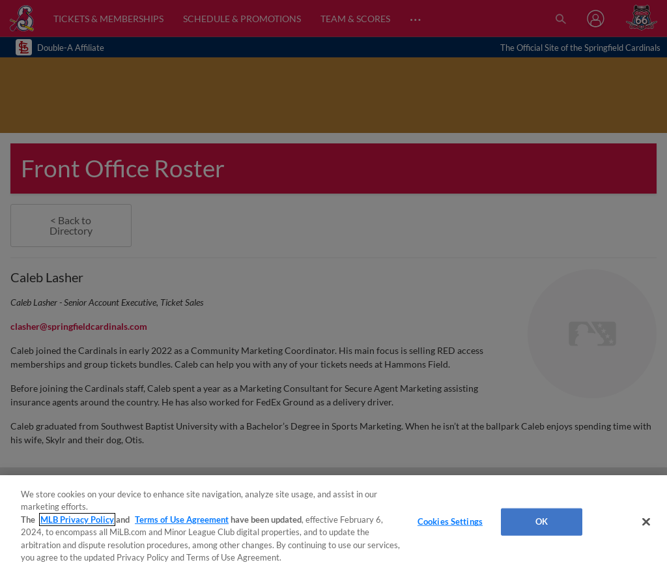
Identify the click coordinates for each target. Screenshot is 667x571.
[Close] (646, 522)
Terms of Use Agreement (182, 519)
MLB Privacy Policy (77, 519)
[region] (333, 523)
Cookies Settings (450, 521)
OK (541, 521)
